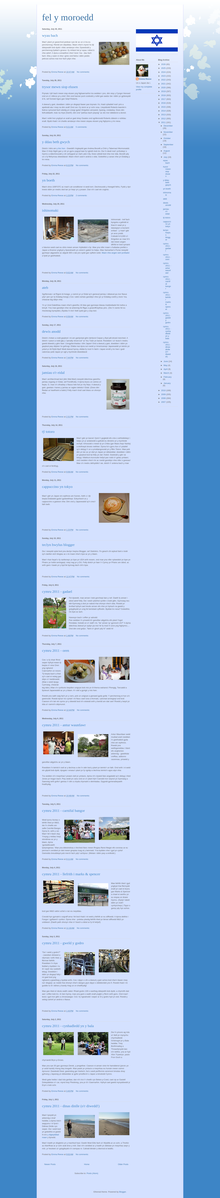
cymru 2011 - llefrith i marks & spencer (71, 874)
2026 (163, 64)
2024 (163, 72)
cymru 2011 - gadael (57, 591)
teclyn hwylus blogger (58, 545)
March (167, 373)
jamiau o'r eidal (53, 373)
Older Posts (123, 1164)
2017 (163, 99)
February (168, 377)
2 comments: (82, 195)
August (167, 151)
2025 (163, 68)
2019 (163, 91)
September (168, 144)
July (166, 157)
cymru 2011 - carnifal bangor (63, 811)
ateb (45, 288)
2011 (163, 122)
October (167, 138)
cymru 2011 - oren (55, 651)
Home (87, 1164)
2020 (163, 87)
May (166, 365)
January (167, 383)
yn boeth (48, 180)
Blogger (122, 1192)
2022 (163, 80)
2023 (163, 76)
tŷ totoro (48, 432)
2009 (163, 394)
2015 (163, 107)
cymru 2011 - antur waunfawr (64, 725)
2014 (163, 111)
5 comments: (82, 127)
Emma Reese (145, 79)
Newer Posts (50, 1164)
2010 (163, 390)
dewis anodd (51, 331)
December (168, 126)
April (166, 369)
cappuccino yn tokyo (57, 487)
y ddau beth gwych (56, 142)
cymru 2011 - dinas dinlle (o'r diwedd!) (71, 1106)
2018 (163, 95)
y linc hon (61, 148)
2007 (163, 402)
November (168, 132)
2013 (163, 114)
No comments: (83, 72)
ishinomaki (50, 210)
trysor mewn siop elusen (60, 87)
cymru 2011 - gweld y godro (63, 943)
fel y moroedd (68, 17)
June (166, 361)
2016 (163, 103)
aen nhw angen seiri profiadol (116, 253)
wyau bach (50, 35)
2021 (163, 84)
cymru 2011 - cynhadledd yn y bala (68, 1026)
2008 (163, 398)
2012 (163, 118)
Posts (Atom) (92, 1173)
